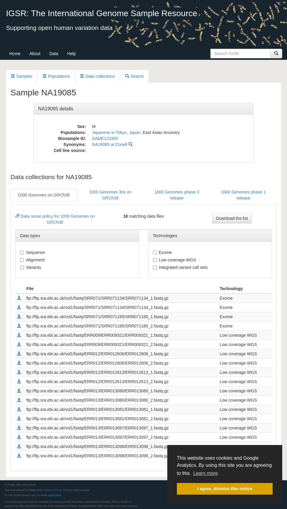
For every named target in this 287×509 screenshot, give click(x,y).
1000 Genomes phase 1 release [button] (243, 195)
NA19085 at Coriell (112, 144)
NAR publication (51, 495)
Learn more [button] (205, 473)
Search (134, 76)
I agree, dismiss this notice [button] (224, 488)
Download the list (232, 218)
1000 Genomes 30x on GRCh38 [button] (110, 195)
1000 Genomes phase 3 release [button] (176, 195)
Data (53, 53)
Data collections (97, 76)
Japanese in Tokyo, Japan (116, 132)
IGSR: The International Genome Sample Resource (101, 13)
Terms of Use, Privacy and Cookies (67, 490)
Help (71, 53)
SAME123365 (105, 138)
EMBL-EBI (35, 490)
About (34, 53)
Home (14, 53)
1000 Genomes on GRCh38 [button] (44, 195)
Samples (21, 76)
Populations (56, 76)
